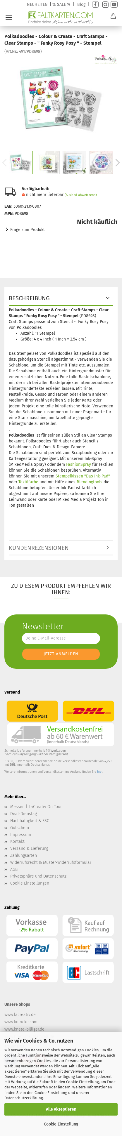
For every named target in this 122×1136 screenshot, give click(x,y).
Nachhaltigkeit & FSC (29, 820)
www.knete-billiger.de (24, 1029)
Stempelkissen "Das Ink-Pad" (83, 476)
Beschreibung (29, 298)
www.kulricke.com (20, 1021)
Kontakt (17, 841)
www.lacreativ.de (20, 1014)
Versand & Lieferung (29, 848)
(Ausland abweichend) (81, 195)
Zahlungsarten (23, 855)
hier (99, 772)
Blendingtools (90, 482)
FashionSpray (78, 464)
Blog (81, 4)
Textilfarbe (28, 482)
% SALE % (61, 4)
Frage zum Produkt (27, 229)
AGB (14, 869)
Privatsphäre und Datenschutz (38, 876)
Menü (9, 17)
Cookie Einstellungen (29, 883)
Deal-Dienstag (23, 813)
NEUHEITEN (37, 4)
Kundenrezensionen (39, 547)
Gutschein (19, 827)
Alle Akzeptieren (61, 1109)
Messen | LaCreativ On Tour (36, 806)
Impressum (20, 834)
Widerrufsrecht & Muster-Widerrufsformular (50, 862)
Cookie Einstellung (61, 1124)
